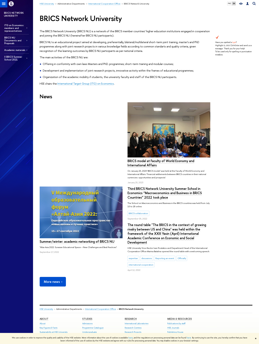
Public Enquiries (47, 325)
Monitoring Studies (134, 300)
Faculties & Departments (51, 300)
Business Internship (91, 317)
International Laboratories (136, 287)
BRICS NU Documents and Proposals (12, 40)
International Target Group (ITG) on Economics (85, 83)
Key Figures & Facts (48, 291)
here (130, 337)
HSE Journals (173, 291)
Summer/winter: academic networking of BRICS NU (164, 157)
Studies (87, 282)
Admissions (87, 287)
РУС (229, 3)
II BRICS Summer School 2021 (13, 58)
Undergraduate (89, 295)
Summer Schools (90, 308)
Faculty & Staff (46, 308)
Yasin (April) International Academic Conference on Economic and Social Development (142, 316)
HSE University (46, 272)
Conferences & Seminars (136, 304)
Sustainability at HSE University (54, 295)
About (44, 282)
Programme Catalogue (93, 291)
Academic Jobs (132, 308)
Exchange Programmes (93, 304)
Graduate (86, 300)
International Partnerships (51, 304)
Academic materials (14, 50)
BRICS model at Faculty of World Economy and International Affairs (73, 163)
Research (131, 282)
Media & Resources (179, 282)
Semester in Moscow (92, 313)
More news (53, 245)
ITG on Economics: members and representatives (14, 28)
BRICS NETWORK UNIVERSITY (14, 14)
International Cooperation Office (100, 272)
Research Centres (133, 291)
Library (170, 300)
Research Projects (133, 295)
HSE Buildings (46, 313)
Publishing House (175, 295)
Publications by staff (176, 287)
